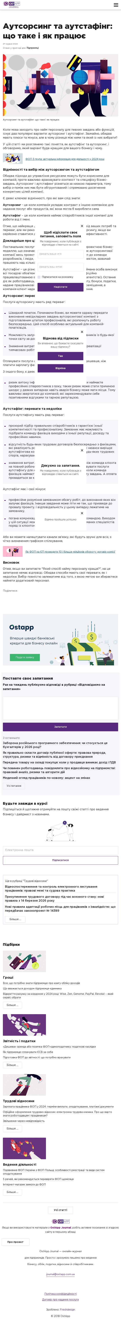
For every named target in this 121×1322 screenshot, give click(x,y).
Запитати (60, 727)
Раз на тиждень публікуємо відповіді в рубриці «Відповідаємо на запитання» (54, 687)
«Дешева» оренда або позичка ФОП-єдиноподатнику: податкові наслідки (49, 1047)
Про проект (15, 1242)
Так (60, 356)
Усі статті (60, 1210)
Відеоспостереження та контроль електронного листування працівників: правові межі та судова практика (51, 888)
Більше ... (15, 919)
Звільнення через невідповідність (24, 1121)
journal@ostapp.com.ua (60, 1274)
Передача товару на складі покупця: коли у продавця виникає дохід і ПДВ (59, 762)
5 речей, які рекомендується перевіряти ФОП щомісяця (38, 1179)
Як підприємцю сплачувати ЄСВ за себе (28, 1052)
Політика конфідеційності (60, 1294)
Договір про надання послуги (60, 1300)
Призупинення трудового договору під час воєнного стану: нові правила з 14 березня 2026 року (54, 899)
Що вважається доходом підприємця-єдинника (32, 989)
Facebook (6, 599)
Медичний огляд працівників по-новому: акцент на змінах (46, 778)
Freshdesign (67, 1310)
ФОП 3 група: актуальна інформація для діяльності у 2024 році (64, 159)
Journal (14, 7)
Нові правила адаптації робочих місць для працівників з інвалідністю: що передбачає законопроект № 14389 (60, 909)
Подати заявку (25, 657)
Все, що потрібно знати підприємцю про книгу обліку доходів (41, 983)
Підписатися (60, 860)
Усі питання (14, 786)
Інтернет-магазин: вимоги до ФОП (24, 1185)
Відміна (60, 368)
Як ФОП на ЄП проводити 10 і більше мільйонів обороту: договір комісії (70, 552)
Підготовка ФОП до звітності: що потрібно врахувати (37, 1058)
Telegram (40, 599)
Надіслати (60, 287)
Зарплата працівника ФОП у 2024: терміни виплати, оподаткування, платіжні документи (58, 1107)
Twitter (23, 599)
